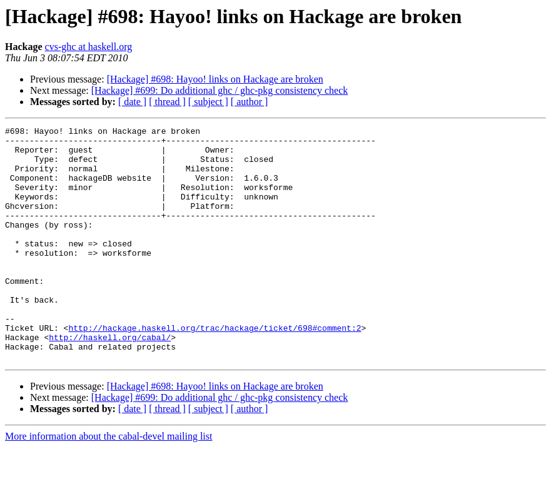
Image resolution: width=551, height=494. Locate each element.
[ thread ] (167, 101)
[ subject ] (208, 101)
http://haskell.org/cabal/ (110, 380)
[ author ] (249, 101)
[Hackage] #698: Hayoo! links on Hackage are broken (215, 79)
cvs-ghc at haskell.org (89, 46)
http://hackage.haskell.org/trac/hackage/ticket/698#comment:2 (214, 369)
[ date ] (132, 101)
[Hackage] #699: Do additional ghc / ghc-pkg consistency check (219, 90)
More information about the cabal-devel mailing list (108, 483)
